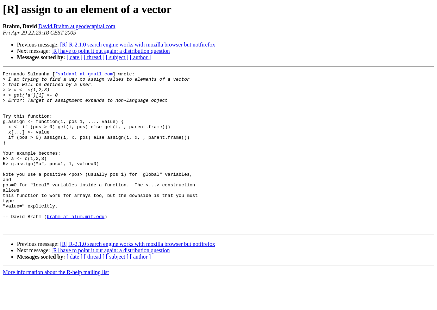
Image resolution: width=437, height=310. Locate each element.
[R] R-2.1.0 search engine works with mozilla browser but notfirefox (137, 45)
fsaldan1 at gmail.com (84, 75)
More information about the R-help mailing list (56, 304)
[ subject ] (117, 57)
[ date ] (74, 57)
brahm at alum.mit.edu (76, 246)
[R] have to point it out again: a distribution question (110, 51)
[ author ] (140, 57)
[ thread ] (94, 57)
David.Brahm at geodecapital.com (77, 26)
